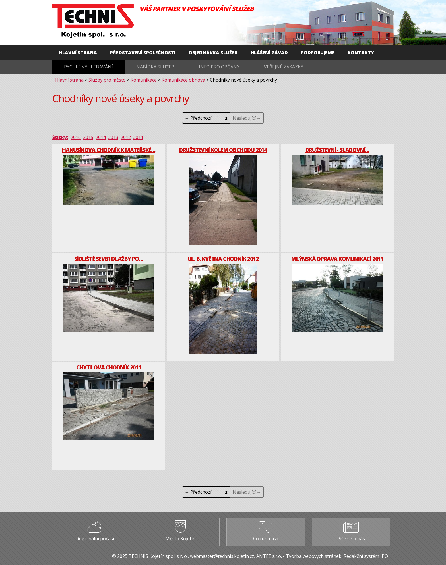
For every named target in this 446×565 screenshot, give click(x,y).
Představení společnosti (142, 52)
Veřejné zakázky (283, 67)
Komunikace (144, 80)
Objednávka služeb (213, 52)
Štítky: (60, 137)
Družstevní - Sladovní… (337, 150)
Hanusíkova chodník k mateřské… (108, 150)
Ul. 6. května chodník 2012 (223, 259)
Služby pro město (107, 80)
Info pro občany (219, 67)
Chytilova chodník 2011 (108, 367)
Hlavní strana (78, 52)
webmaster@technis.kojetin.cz (222, 556)
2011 (138, 137)
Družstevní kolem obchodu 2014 (223, 150)
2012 (126, 137)
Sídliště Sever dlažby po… (108, 259)
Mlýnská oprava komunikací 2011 (337, 259)
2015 (88, 137)
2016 (76, 137)
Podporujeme (317, 52)
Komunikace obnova (183, 80)
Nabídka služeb (155, 67)
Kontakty (361, 52)
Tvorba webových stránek (313, 556)
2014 (101, 137)
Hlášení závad (269, 52)
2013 (113, 137)
